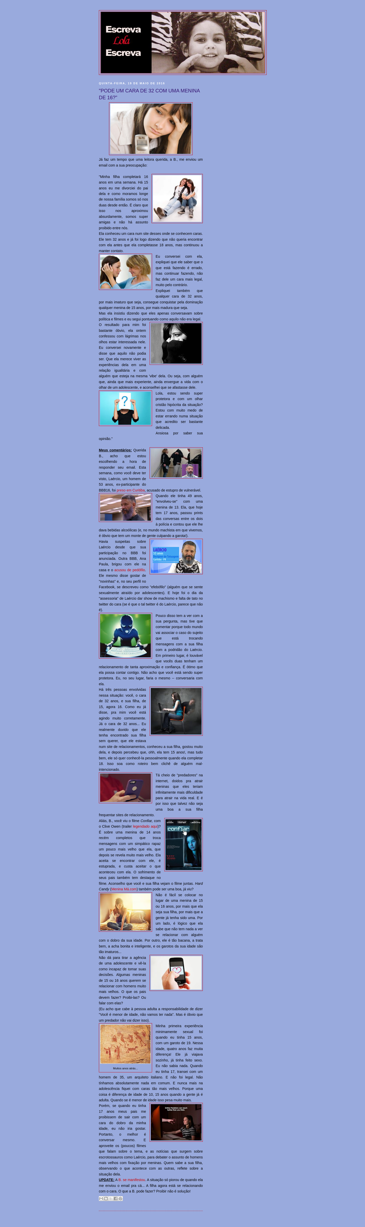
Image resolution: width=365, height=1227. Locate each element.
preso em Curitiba (131, 490)
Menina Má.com (124, 889)
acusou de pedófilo (129, 570)
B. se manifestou (131, 1180)
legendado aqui (145, 826)
